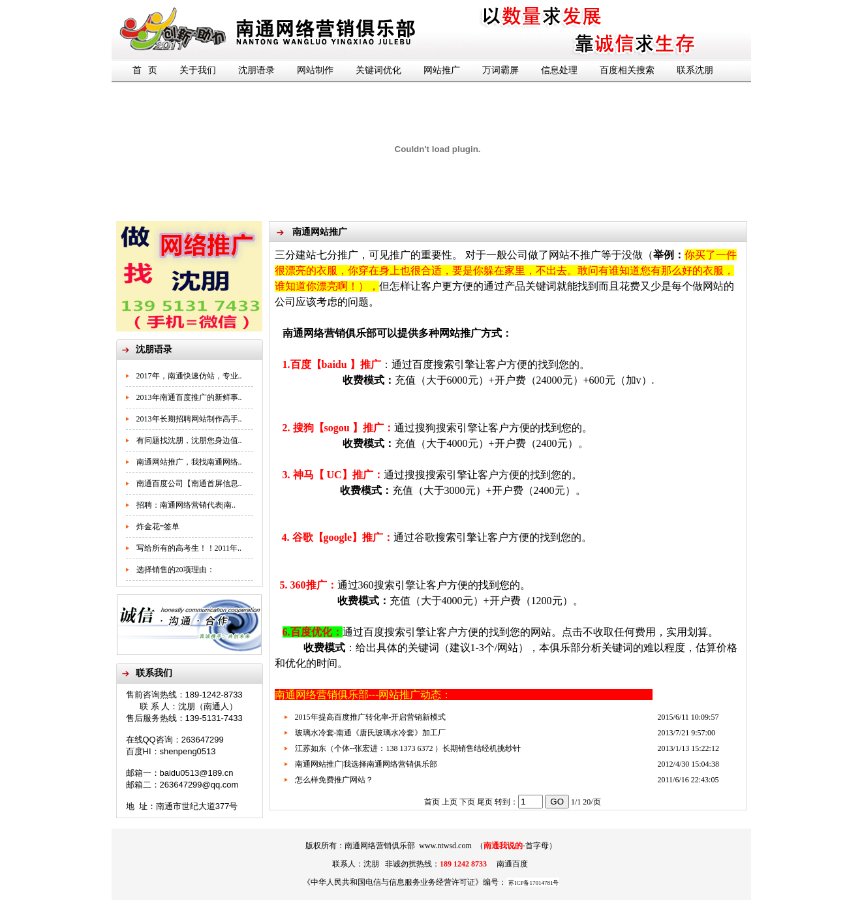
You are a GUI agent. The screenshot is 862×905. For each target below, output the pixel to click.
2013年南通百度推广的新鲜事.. (189, 397)
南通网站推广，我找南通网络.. (189, 462)
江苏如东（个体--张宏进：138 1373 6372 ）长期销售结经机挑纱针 (408, 748)
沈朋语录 (256, 70)
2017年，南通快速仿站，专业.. (189, 375)
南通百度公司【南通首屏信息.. (189, 483)
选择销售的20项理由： (175, 569)
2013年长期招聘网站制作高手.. (189, 418)
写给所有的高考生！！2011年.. (189, 548)
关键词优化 (378, 70)
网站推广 (441, 70)
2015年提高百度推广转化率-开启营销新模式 (370, 717)
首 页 (145, 70)
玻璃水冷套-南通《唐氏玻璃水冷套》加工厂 (370, 732)
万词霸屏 (500, 70)
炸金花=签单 (158, 526)
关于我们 (197, 70)
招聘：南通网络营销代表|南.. (186, 505)
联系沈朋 (695, 70)
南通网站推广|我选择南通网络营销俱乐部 (366, 764)
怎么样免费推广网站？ (334, 779)
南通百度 (512, 863)
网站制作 (315, 70)
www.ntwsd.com (445, 845)
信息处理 (559, 70)
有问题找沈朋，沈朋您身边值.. (189, 440)
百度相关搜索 (627, 70)
